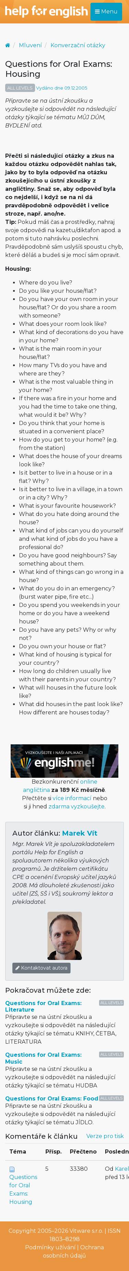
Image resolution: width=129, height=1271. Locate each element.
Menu (106, 11)
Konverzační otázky (78, 45)
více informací (72, 798)
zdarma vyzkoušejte (77, 806)
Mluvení (30, 45)
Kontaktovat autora (41, 968)
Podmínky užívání (50, 1247)
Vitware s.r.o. (86, 1231)
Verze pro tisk (105, 1136)
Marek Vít (79, 833)
